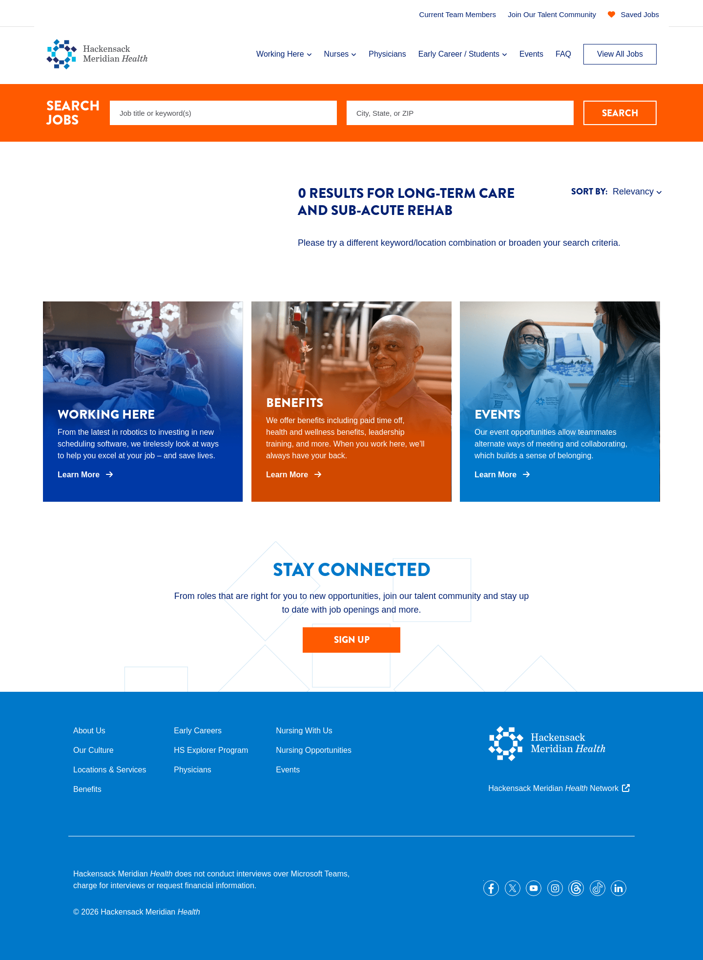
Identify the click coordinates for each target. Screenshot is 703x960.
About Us (89, 730)
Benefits (87, 789)
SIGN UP (352, 639)
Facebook (491, 888)
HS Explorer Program (211, 750)
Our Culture (93, 750)
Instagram (555, 888)
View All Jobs (620, 54)
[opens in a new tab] (143, 401)
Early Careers (198, 730)
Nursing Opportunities (314, 750)
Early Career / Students (458, 54)
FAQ (563, 54)
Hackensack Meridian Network (553, 788)
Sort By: (589, 191)
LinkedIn (618, 888)
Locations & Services (109, 770)
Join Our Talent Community (552, 14)
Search (620, 113)
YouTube (533, 888)
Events (531, 54)
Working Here (280, 54)
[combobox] (460, 113)
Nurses (336, 54)
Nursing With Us (304, 730)
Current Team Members (457, 14)
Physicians (387, 54)
